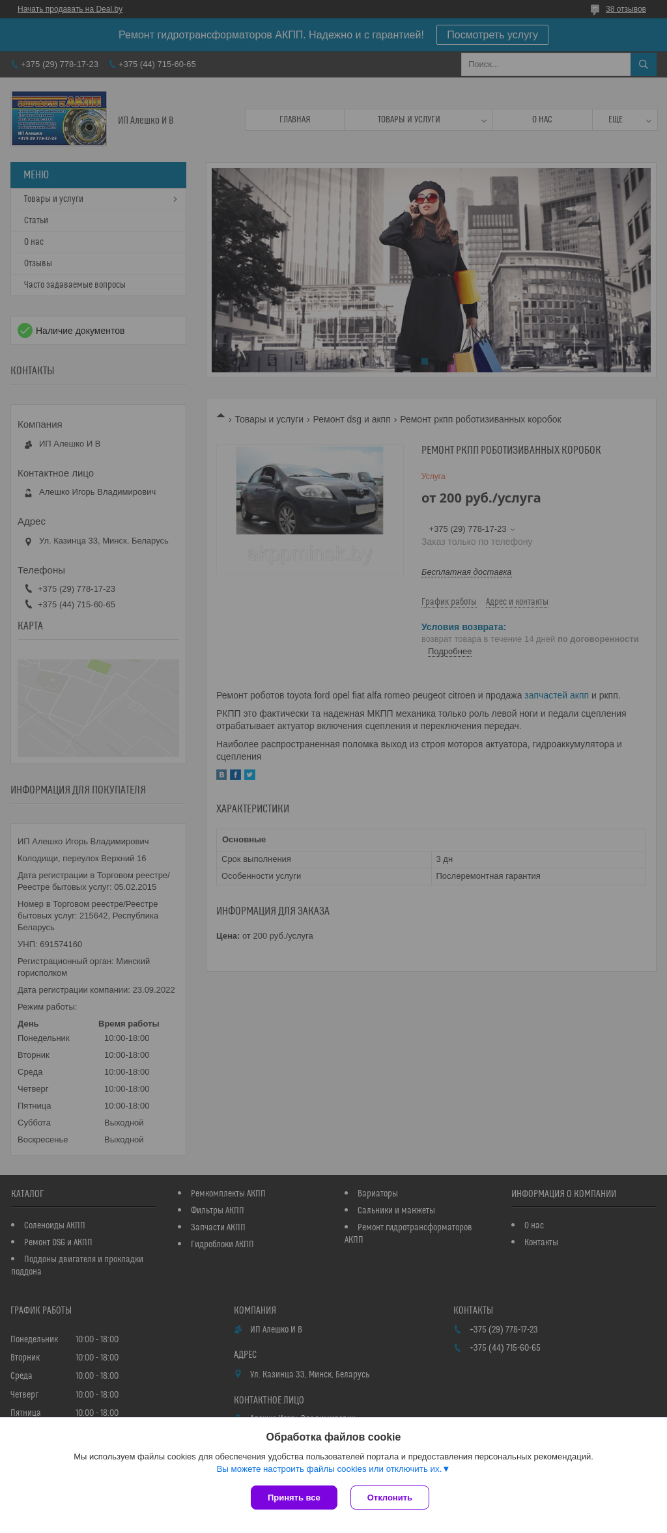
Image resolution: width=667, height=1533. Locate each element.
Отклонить (389, 1497)
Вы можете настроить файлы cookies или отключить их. (329, 1469)
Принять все (294, 1497)
